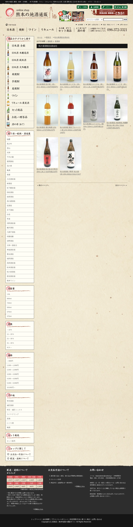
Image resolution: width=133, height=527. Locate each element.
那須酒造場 (11, 276)
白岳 (8, 214)
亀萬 (8, 170)
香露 (8, 175)
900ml (9, 299)
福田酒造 (10, 259)
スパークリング (13, 414)
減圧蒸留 (10, 405)
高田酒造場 (11, 263)
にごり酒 (10, 423)
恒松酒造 (10, 192)
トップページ (36, 519)
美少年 (9, 144)
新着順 (57, 41)
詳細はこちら (39, 509)
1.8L (8, 294)
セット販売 (11, 441)
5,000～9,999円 (13, 383)
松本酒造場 (11, 267)
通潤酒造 (10, 161)
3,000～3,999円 (13, 374)
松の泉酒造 (11, 272)
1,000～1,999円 (13, 365)
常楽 (8, 219)
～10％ (9, 330)
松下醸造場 (11, 188)
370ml (9, 316)
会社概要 (80, 24)
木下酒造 (10, 210)
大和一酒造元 (12, 245)
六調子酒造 (11, 232)
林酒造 (9, 183)
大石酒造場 (11, 179)
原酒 (8, 419)
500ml (9, 307)
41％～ (9, 347)
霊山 (8, 148)
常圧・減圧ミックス (14, 410)
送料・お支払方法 (93, 24)
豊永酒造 (10, 254)
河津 (8, 153)
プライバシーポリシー (59, 519)
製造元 (48, 37)
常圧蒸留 (10, 401)
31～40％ (10, 343)
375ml (9, 312)
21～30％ (10, 339)
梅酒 (8, 427)
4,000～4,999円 (13, 379)
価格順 (49, 41)
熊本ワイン (11, 281)
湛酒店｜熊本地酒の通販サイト (64, 522)
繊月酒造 (10, 228)
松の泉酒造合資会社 (61, 37)
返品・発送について (109, 24)
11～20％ (10, 334)
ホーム (39, 37)
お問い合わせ (124, 24)
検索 (125, 19)
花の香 (9, 166)
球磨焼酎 (10, 236)
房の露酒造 (11, 201)
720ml (9, 303)
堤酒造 (9, 206)
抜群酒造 (10, 197)
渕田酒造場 (11, 223)
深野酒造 (10, 241)
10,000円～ (11, 387)
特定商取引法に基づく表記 (80, 519)
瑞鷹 (8, 139)
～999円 (10, 361)
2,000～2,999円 (13, 370)
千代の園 (10, 157)
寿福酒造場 (11, 250)
